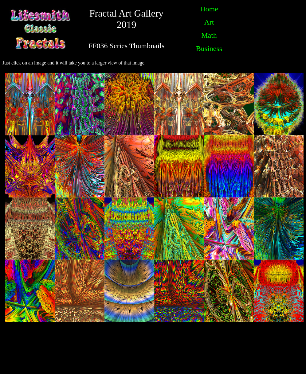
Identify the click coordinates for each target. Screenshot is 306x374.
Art (209, 22)
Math (209, 35)
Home (209, 9)
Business (209, 49)
